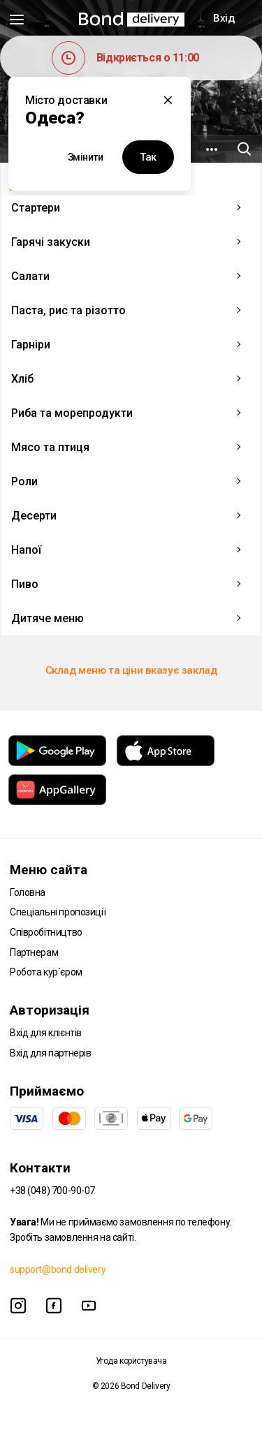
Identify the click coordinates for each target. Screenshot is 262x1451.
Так (148, 157)
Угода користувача (131, 1361)
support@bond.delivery (57, 1269)
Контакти (40, 1168)
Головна (27, 892)
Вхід (223, 18)
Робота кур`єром (46, 972)
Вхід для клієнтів (46, 1032)
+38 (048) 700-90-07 (52, 1190)
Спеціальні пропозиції (57, 912)
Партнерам (34, 952)
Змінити (85, 157)
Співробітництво (46, 932)
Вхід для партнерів (50, 1053)
